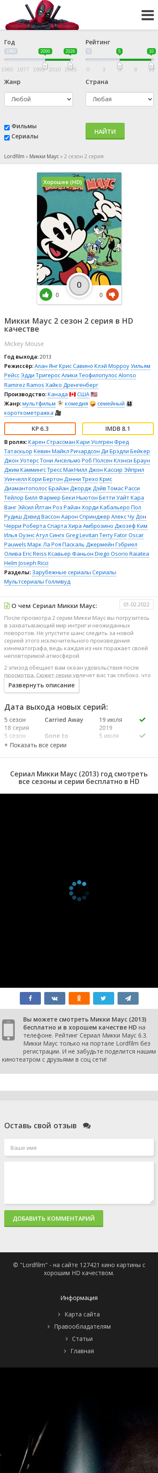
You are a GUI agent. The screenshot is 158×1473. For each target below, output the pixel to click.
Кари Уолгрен (94, 442)
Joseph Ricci (33, 563)
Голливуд (58, 581)
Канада (58, 394)
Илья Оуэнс (19, 535)
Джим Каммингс (25, 469)
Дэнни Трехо (81, 479)
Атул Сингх (50, 535)
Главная (82, 1351)
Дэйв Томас (108, 488)
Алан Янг (46, 366)
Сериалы (24, 136)
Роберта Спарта (45, 526)
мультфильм (39, 403)
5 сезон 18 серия (16, 724)
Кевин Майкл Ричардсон (67, 451)
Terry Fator (113, 535)
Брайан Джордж (69, 488)
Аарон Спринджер (85, 516)
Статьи (82, 1339)
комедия (76, 403)
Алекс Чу (122, 516)
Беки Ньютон (80, 497)
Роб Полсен (97, 460)
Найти (105, 131)
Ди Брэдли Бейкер (125, 451)
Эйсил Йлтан (34, 507)
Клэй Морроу (111, 366)
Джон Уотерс (21, 460)
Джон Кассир (105, 469)
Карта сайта (82, 1314)
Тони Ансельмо (60, 460)
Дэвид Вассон (41, 516)
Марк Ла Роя (44, 544)
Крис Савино (76, 366)
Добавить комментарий (54, 1218)
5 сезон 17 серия (16, 740)
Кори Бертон (45, 479)
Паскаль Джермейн (88, 544)
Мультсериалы (24, 581)
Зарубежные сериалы (61, 572)
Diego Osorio (111, 553)
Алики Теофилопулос (89, 375)
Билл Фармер (43, 497)
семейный (111, 403)
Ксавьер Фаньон (71, 553)
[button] (35, 745)
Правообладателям (82, 1326)
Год (9, 42)
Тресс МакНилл (67, 469)
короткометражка (29, 412)
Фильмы (24, 126)
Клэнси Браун (132, 460)
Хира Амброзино (90, 526)
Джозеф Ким (131, 526)
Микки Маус (44, 156)
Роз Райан (66, 507)
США (83, 394)
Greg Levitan (82, 535)
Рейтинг (98, 42)
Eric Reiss (35, 553)
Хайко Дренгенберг (72, 385)
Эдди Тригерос (40, 375)
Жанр (12, 82)
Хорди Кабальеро (106, 507)
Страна (97, 82)
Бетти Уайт (114, 497)
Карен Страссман (51, 442)
